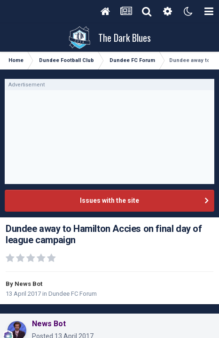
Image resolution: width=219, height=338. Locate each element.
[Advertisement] (109, 137)
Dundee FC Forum (72, 293)
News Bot (28, 283)
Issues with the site (109, 200)
